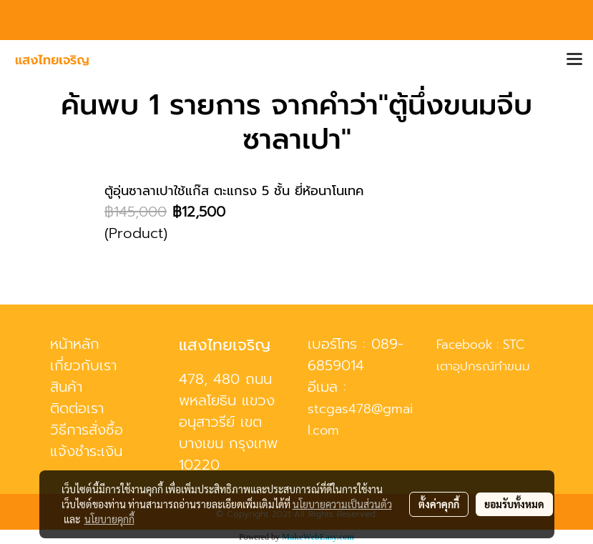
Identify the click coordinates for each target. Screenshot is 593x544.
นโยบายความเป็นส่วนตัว (342, 504)
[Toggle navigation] (574, 60)
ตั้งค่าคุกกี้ (438, 504)
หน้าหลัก (74, 344)
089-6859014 (355, 354)
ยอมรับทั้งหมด (514, 504)
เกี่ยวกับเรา (83, 365)
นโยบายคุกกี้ (109, 519)
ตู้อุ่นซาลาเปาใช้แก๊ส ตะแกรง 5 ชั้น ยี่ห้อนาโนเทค (234, 191)
